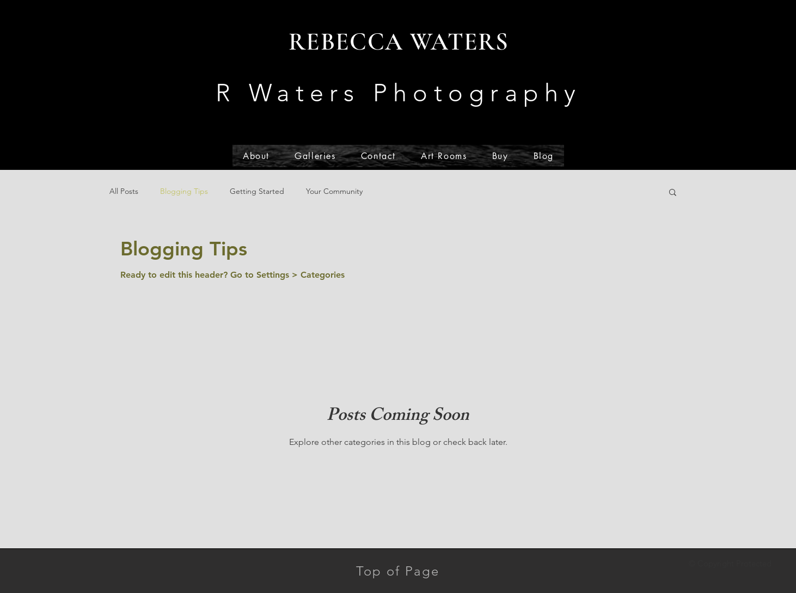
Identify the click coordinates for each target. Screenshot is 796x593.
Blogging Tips (184, 191)
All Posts (123, 191)
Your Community (334, 191)
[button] (673, 193)
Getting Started (257, 191)
